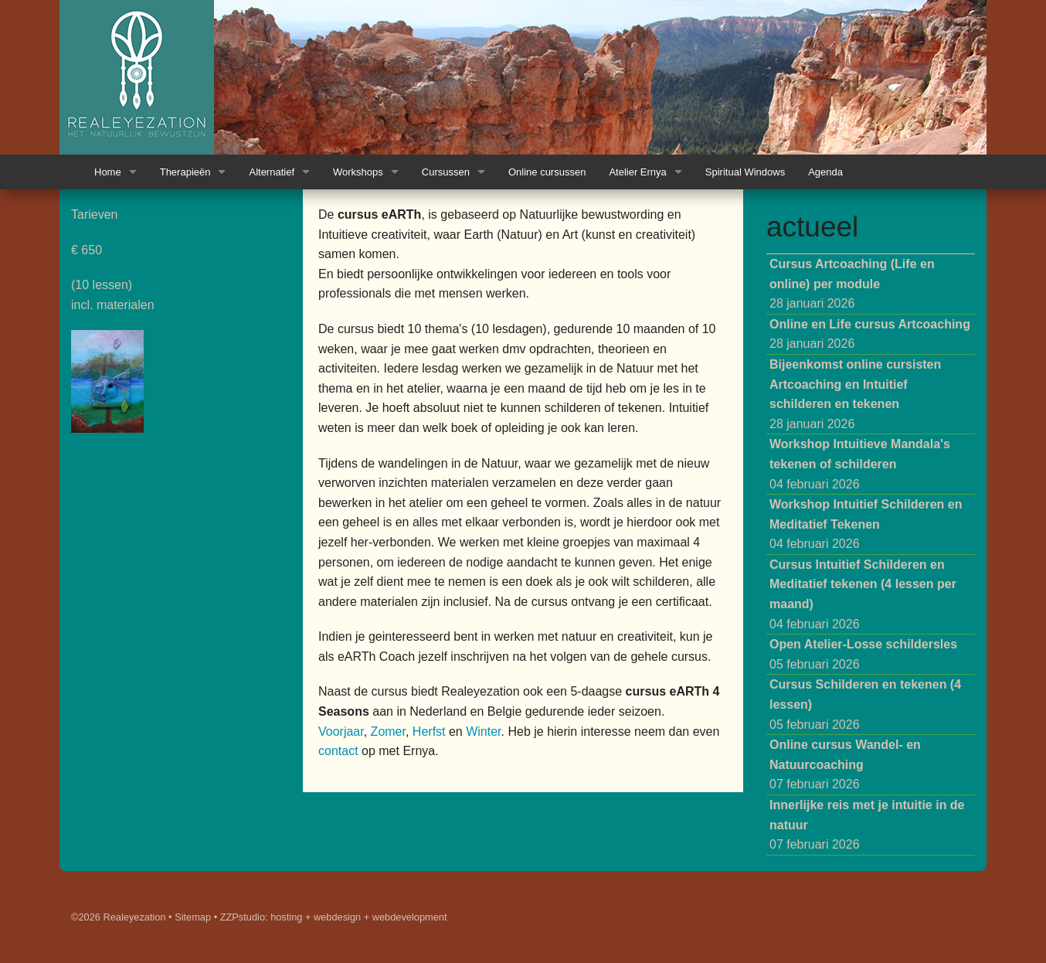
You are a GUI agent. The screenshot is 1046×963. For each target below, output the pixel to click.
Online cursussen (547, 172)
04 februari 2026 (859, 463)
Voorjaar (341, 731)
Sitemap (193, 917)
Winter (483, 731)
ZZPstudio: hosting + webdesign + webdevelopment (333, 917)
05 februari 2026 (863, 654)
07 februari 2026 (845, 764)
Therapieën (185, 172)
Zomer (388, 731)
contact (338, 750)
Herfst (429, 731)
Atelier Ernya (637, 172)
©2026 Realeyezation (118, 917)
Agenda (825, 172)
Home (107, 172)
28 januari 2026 (852, 283)
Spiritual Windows (745, 172)
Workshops (358, 172)
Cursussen (446, 172)
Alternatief (271, 172)
